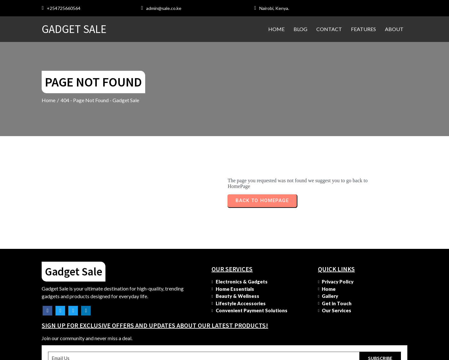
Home (49, 100)
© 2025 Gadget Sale (66, 353)
